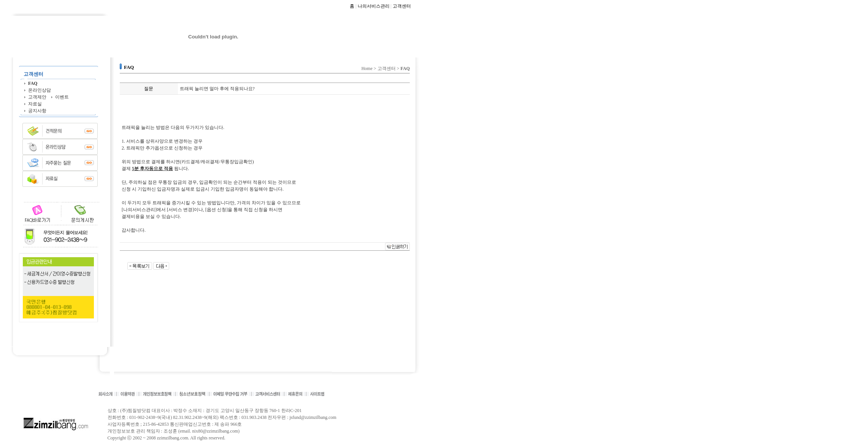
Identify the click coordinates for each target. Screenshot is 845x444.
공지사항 (37, 110)
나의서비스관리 (374, 6)
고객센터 (402, 6)
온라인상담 (39, 90)
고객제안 (37, 97)
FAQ (32, 83)
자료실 (35, 104)
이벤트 (62, 97)
